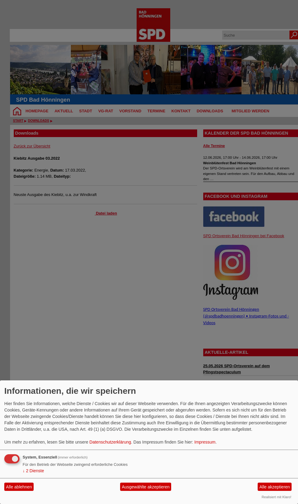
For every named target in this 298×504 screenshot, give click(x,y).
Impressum (204, 442)
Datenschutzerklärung (110, 442)
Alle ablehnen (19, 486)
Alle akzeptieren (274, 486)
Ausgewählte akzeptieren (145, 486)
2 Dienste (33, 470)
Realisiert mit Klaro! (276, 497)
